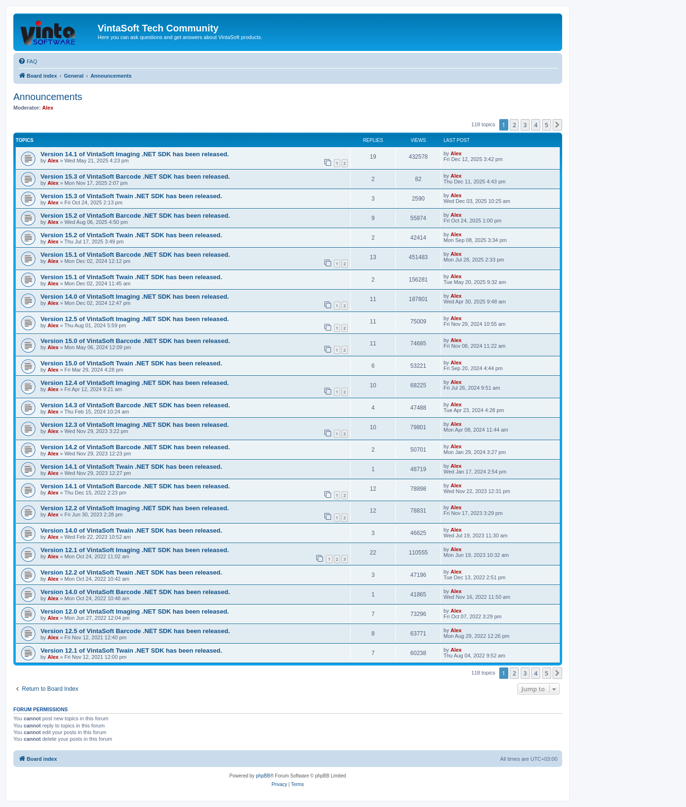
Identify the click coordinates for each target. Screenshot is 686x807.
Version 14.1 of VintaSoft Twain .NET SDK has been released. (131, 466)
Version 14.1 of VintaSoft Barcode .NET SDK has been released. (135, 486)
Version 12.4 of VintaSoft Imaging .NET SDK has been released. (134, 382)
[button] (557, 125)
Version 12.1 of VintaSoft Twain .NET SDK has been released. (131, 650)
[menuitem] (27, 61)
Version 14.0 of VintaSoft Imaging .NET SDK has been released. (134, 296)
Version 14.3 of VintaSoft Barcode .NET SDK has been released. (135, 405)
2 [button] (514, 125)
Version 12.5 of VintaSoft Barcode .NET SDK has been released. (135, 631)
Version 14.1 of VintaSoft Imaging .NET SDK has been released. (134, 154)
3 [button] (525, 125)
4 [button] (535, 125)
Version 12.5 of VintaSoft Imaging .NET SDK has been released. (134, 319)
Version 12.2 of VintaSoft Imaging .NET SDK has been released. (134, 508)
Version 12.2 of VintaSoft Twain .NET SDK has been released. (131, 572)
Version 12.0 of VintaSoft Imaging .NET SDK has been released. (134, 611)
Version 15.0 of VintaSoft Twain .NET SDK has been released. (131, 363)
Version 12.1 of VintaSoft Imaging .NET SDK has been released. (134, 550)
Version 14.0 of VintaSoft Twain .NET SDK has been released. (131, 530)
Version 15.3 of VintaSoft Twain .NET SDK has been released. (131, 196)
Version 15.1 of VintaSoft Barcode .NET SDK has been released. (135, 254)
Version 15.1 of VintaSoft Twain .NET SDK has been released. (131, 277)
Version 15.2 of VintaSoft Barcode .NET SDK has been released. (135, 215)
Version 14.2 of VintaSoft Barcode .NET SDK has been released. (135, 447)
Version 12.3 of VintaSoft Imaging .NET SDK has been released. (134, 424)
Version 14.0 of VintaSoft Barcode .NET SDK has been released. (135, 591)
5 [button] (546, 125)
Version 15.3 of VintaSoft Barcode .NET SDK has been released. (135, 176)
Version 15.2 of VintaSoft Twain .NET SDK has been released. (131, 235)
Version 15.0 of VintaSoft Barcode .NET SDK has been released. (135, 340)
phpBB (263, 775)
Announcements (47, 96)
